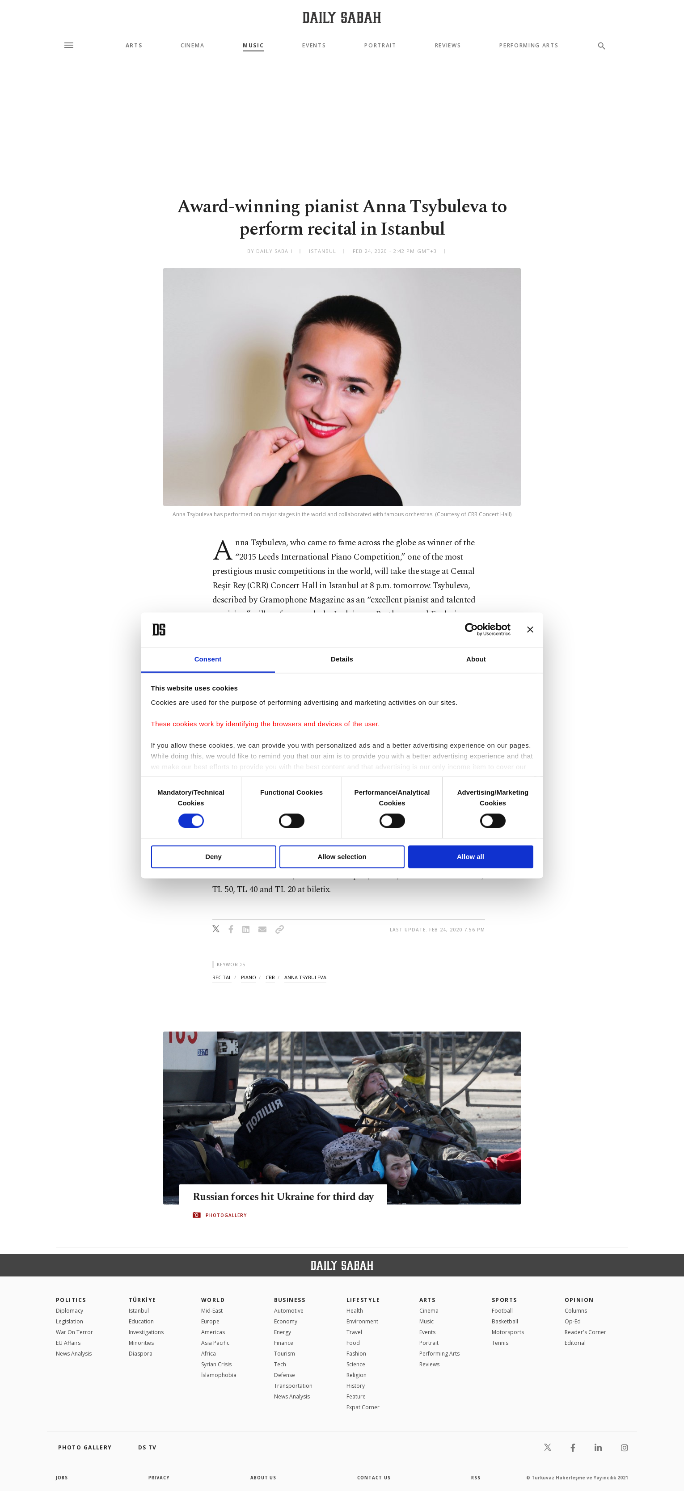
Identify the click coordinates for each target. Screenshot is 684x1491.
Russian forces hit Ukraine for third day (288, 1197)
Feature (356, 1396)
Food (353, 1343)
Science (355, 1364)
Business (290, 1300)
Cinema (192, 45)
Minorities (141, 1343)
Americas (213, 1332)
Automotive (289, 1310)
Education (141, 1321)
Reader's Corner (585, 1332)
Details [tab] (342, 659)
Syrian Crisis (216, 1364)
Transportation (293, 1386)
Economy (285, 1321)
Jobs (62, 1477)
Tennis (500, 1343)
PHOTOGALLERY (226, 1215)
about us (263, 1477)
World (213, 1300)
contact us (374, 1477)
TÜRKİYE (142, 1300)
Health (354, 1310)
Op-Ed (573, 1321)
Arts (134, 45)
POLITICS (71, 1300)
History (355, 1386)
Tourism (284, 1353)
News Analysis (74, 1353)
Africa (208, 1353)
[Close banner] (530, 630)
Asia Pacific (215, 1343)
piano (248, 977)
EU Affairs (68, 1343)
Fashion (356, 1353)
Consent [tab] (208, 659)
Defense (284, 1375)
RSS (476, 1477)
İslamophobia (218, 1375)
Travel (354, 1332)
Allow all (470, 856)
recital (222, 977)
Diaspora (140, 1353)
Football (502, 1310)
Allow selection (341, 856)
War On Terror (74, 1332)
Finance (283, 1343)
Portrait (380, 45)
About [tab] (476, 659)
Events (314, 45)
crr (270, 977)
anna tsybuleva (305, 977)
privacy (159, 1477)
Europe (210, 1321)
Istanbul (139, 1310)
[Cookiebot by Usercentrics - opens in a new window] (471, 629)
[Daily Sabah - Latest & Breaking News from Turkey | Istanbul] (342, 17)
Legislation (69, 1321)
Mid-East (212, 1310)
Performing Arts (528, 45)
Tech (280, 1364)
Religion (356, 1375)
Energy (282, 1332)
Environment (362, 1321)
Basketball (505, 1321)
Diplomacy (69, 1310)
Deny (213, 856)
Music (253, 45)
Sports (504, 1300)
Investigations (146, 1332)
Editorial (575, 1343)
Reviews (448, 45)
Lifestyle (363, 1300)
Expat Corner (363, 1407)
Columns (576, 1310)
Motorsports (508, 1332)
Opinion (579, 1300)
